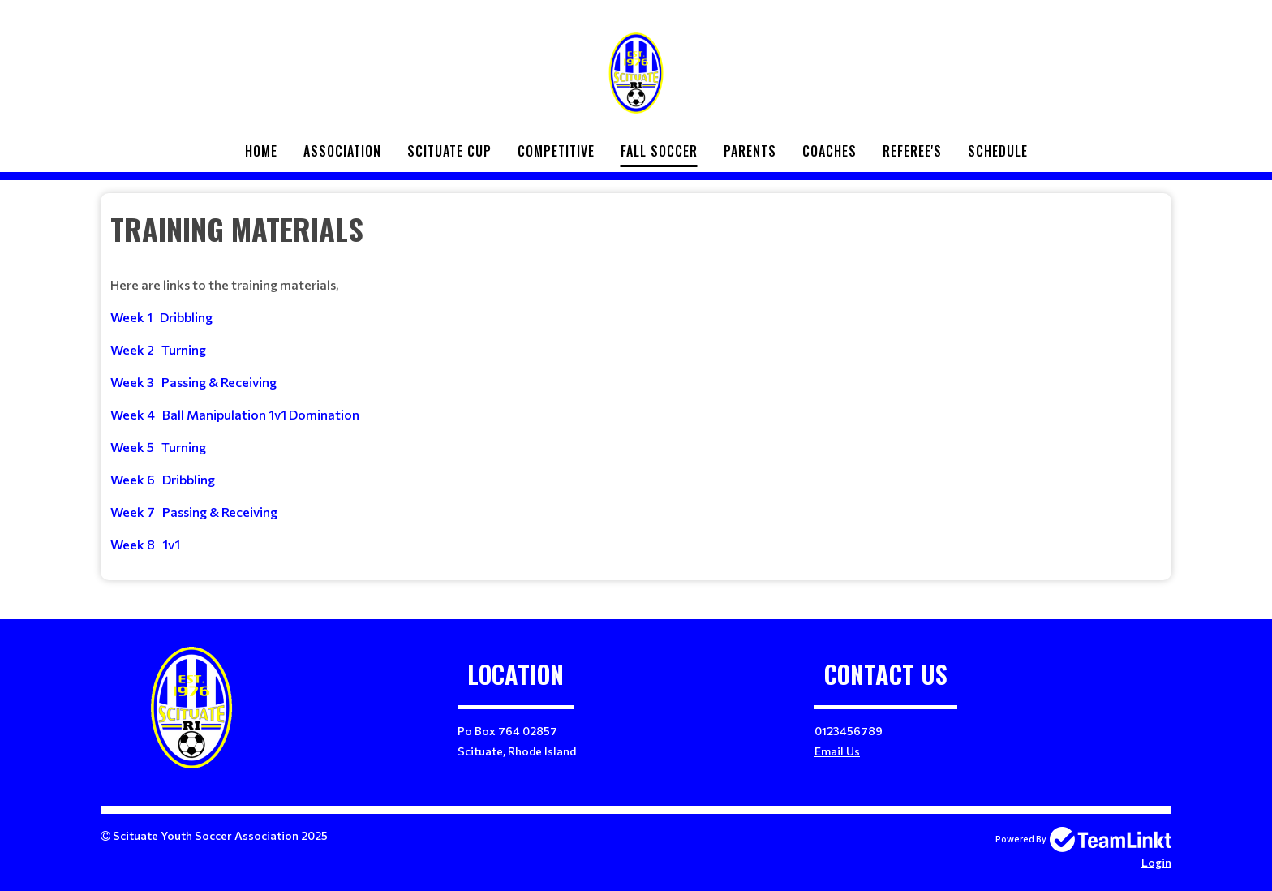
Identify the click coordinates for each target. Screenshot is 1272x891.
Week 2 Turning (158, 349)
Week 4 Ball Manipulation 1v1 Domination (234, 414)
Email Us (837, 751)
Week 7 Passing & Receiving (193, 511)
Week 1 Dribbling (161, 317)
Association (342, 151)
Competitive (556, 151)
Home (261, 151)
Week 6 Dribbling (162, 479)
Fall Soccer (659, 151)
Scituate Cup (449, 151)
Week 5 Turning (158, 446)
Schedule (998, 151)
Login (1156, 862)
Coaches (829, 151)
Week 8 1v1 (145, 544)
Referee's (912, 151)
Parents (750, 151)
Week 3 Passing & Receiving (193, 382)
